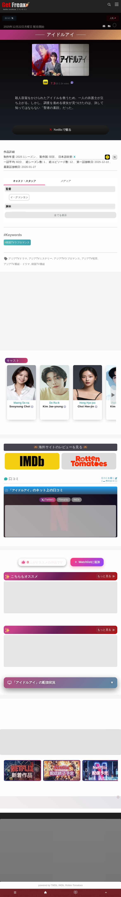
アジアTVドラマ (17, 258)
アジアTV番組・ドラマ (17, 264)
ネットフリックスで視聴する (60, 130)
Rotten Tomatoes (74, 885)
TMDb (54, 885)
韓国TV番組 (38, 264)
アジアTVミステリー (40, 258)
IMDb (61, 885)
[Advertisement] (60, 714)
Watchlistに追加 (87, 562)
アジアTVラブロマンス (67, 258)
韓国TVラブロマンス (18, 242)
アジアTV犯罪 (90, 258)
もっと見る (106, 576)
